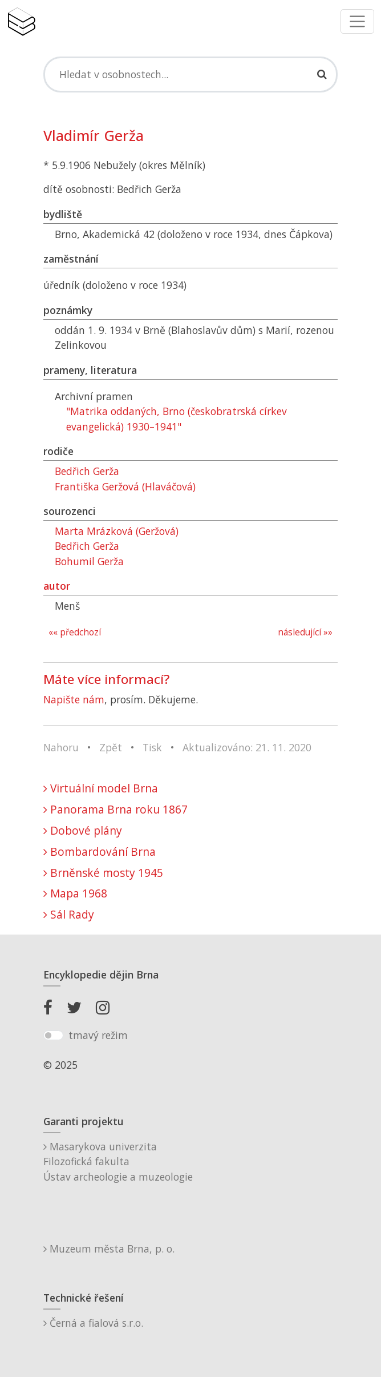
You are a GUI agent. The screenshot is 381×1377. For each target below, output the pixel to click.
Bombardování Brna (99, 851)
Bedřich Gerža (87, 471)
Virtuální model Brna (100, 788)
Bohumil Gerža (89, 561)
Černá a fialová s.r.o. (93, 1323)
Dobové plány (82, 830)
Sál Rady (68, 914)
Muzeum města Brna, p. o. (109, 1248)
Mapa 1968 (75, 893)
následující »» (305, 632)
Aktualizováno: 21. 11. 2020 (247, 747)
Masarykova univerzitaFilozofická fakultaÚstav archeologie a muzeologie (118, 1161)
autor (56, 586)
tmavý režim (98, 1035)
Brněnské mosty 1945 (103, 872)
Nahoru (61, 747)
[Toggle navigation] (357, 21)
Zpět (110, 747)
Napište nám (73, 699)
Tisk (152, 747)
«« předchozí (74, 632)
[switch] (53, 1035)
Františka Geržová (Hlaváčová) (125, 486)
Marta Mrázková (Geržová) (117, 531)
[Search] (190, 74)
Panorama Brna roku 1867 (115, 809)
